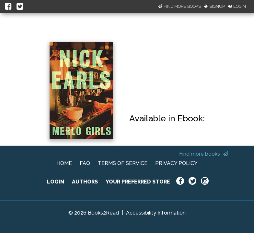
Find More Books (179, 6)
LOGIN (55, 182)
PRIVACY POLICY (176, 163)
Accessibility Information (156, 213)
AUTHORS (85, 182)
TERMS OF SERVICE (122, 163)
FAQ (85, 163)
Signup (214, 6)
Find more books (203, 154)
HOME (64, 163)
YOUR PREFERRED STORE (138, 182)
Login (237, 6)
